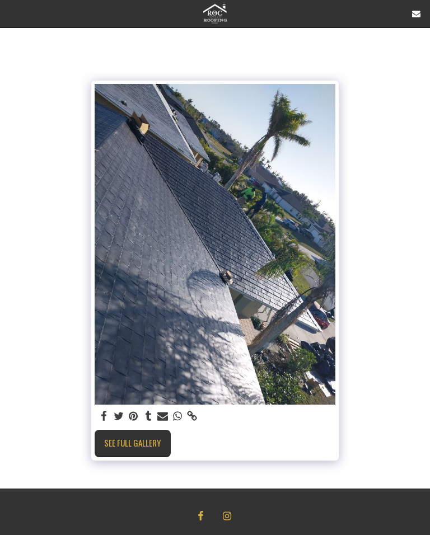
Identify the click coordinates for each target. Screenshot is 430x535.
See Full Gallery (132, 443)
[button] (12, 13)
